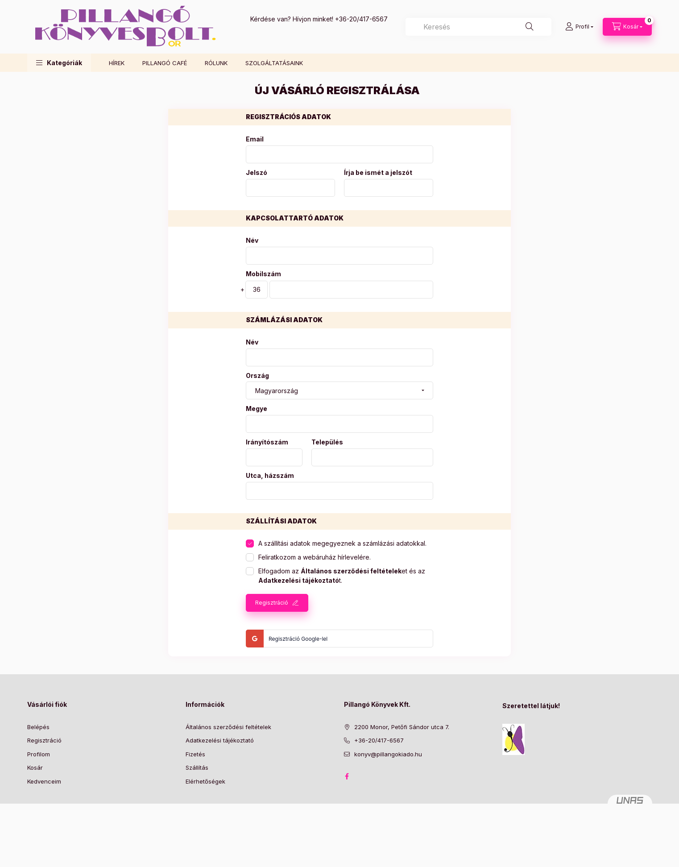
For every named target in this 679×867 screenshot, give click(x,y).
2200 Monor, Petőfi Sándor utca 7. (401, 726)
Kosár (35, 767)
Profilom (38, 754)
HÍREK (116, 62)
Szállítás (197, 767)
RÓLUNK (216, 62)
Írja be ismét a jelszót (378, 172)
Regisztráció (271, 602)
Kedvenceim (44, 781)
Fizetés (195, 754)
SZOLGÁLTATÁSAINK (274, 62)
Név (252, 240)
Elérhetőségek (205, 781)
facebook (347, 776)
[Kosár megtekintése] (627, 27)
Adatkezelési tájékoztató (220, 740)
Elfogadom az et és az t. (341, 575)
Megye (256, 408)
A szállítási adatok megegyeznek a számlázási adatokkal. (342, 543)
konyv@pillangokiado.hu (388, 754)
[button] (59, 63)
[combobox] (478, 27)
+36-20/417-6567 (361, 19)
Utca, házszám (270, 475)
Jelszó (256, 172)
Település (327, 442)
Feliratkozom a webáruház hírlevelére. (314, 557)
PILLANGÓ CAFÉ (164, 62)
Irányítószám (267, 442)
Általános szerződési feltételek (228, 726)
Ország (257, 375)
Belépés (38, 726)
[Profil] (579, 27)
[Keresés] (529, 26)
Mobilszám (263, 274)
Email (255, 139)
